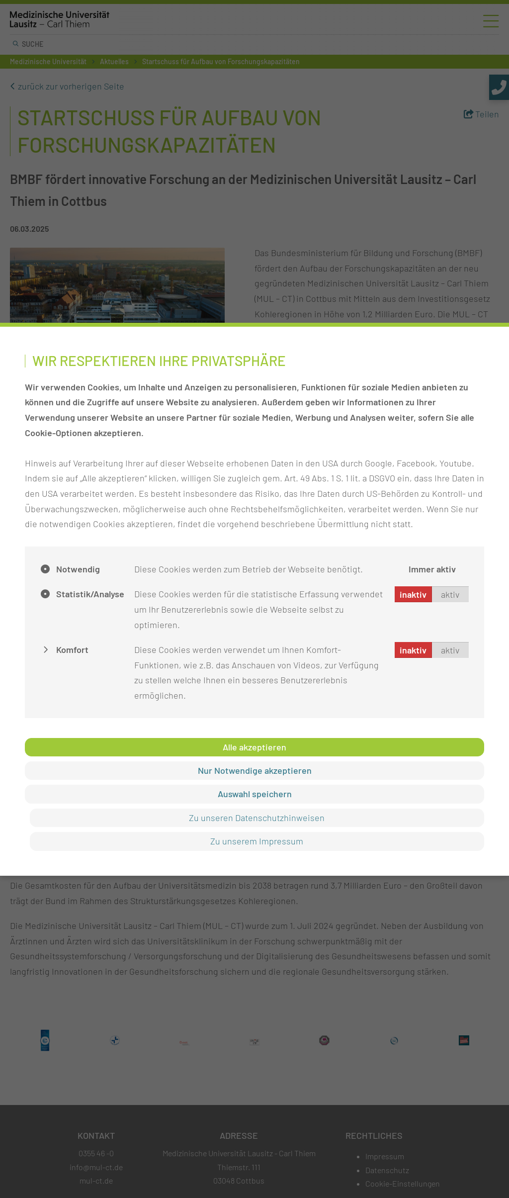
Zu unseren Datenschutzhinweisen (257, 817)
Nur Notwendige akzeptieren (255, 770)
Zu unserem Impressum (257, 840)
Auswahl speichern (255, 793)
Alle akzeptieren (254, 746)
